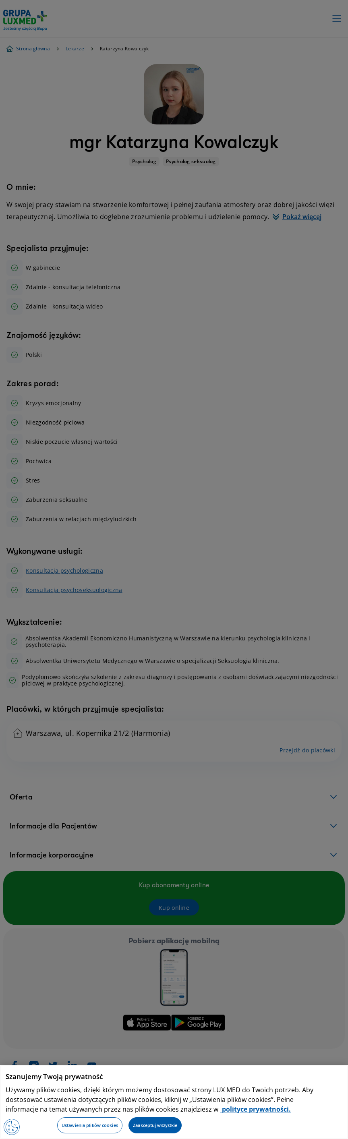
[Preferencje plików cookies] (12, 1127)
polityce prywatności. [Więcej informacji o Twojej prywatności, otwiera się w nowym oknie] (255, 1109)
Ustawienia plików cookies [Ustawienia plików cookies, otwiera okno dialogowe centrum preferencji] (90, 1125)
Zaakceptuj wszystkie (155, 1125)
